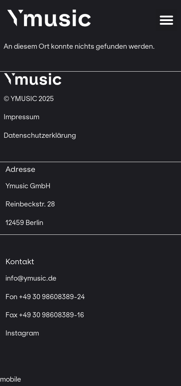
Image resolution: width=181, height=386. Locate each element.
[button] (166, 20)
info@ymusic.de (30, 278)
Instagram (22, 333)
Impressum (22, 117)
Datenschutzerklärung (40, 136)
